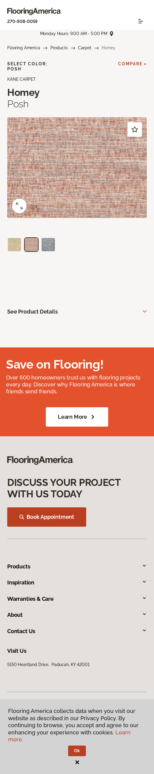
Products (59, 47)
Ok (77, 750)
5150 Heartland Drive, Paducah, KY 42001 (48, 664)
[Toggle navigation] (141, 21)
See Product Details (32, 311)
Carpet (84, 47)
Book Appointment (46, 517)
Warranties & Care (77, 599)
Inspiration (77, 582)
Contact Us (77, 631)
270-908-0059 (22, 21)
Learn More (77, 417)
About (77, 615)
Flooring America (23, 47)
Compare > (132, 63)
